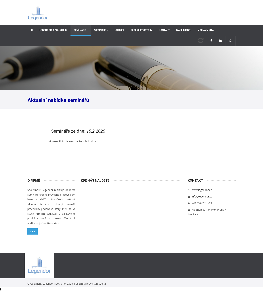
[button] (230, 41)
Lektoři (119, 30)
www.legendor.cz (202, 190)
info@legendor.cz (202, 196)
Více (32, 231)
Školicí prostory (141, 30)
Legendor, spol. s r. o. (53, 30)
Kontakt (164, 30)
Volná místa (206, 30)
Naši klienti (183, 30)
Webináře (101, 30)
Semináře (81, 30)
